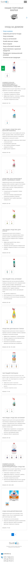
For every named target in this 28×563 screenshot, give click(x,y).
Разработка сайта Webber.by (14, 547)
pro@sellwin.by (7, 553)
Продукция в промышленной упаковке (12, 54)
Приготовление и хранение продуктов (12, 49)
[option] (14, 16)
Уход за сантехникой (9, 39)
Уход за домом (8, 31)
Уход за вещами (8, 36)
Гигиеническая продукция (11, 57)
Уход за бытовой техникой (11, 46)
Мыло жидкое (7, 44)
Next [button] (27, 17)
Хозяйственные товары (10, 41)
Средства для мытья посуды (12, 34)
